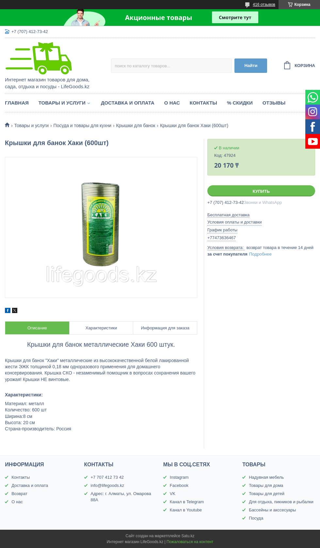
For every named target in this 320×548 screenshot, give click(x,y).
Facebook (179, 485)
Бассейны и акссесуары (272, 509)
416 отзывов (264, 4)
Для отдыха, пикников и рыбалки (281, 501)
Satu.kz (187, 536)
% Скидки (240, 102)
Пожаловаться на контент (190, 542)
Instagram (179, 477)
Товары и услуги (62, 102)
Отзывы (274, 102)
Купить (261, 191)
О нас (172, 102)
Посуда (256, 518)
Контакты (203, 102)
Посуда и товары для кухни (82, 125)
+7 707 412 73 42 (107, 477)
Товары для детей (266, 493)
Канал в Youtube (186, 509)
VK (172, 493)
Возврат (19, 493)
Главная (17, 102)
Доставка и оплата (127, 102)
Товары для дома (266, 485)
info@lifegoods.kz (107, 485)
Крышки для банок (135, 125)
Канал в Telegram (187, 501)
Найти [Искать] (250, 65)
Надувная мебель (266, 477)
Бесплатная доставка (228, 214)
